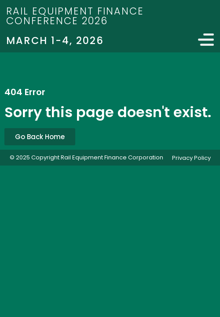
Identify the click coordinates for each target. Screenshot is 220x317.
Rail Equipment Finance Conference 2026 (75, 16)
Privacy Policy (191, 158)
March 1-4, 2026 (55, 40)
